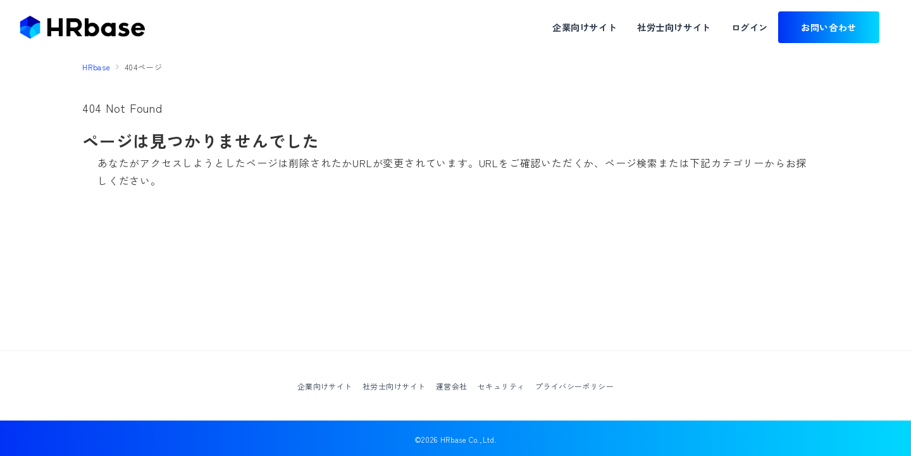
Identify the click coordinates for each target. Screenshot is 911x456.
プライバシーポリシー (574, 386)
